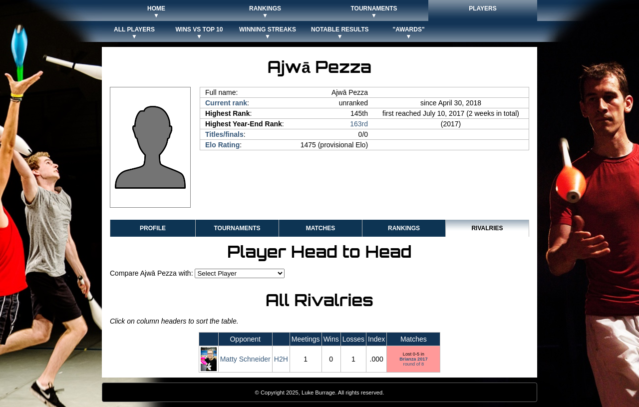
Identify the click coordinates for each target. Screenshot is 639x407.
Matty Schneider (245, 359)
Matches (320, 228)
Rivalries (487, 228)
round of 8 (413, 362)
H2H (281, 359)
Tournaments (237, 228)
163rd (359, 124)
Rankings (404, 228)
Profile (153, 228)
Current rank (226, 103)
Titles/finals (224, 134)
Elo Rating (222, 145)
